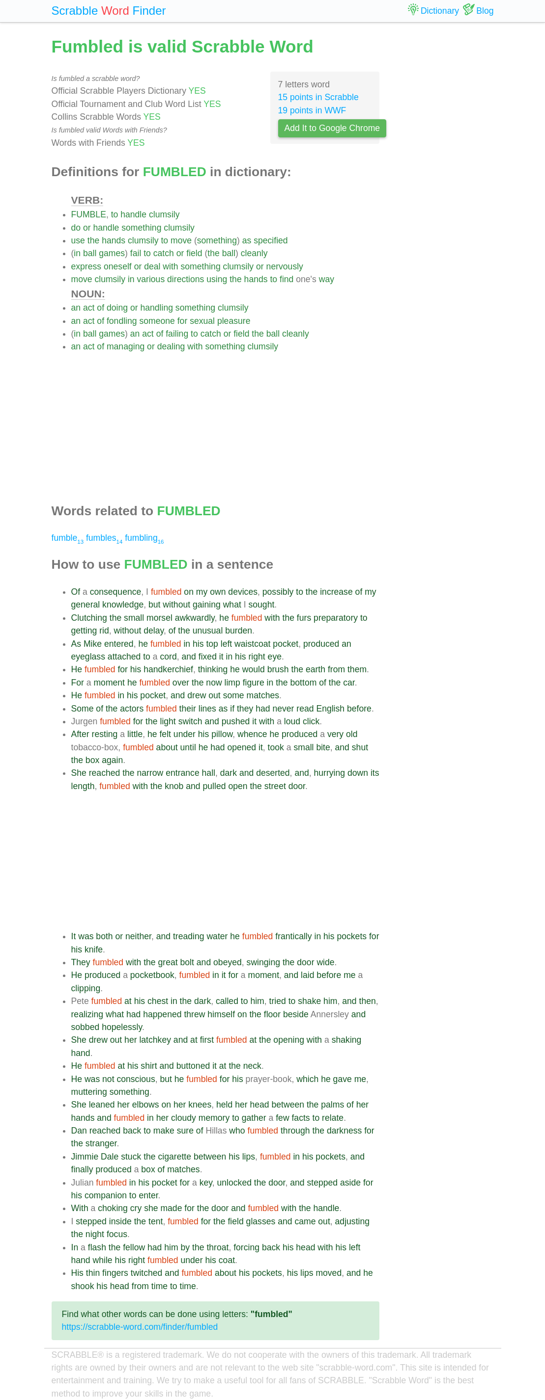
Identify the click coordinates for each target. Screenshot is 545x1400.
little (135, 734)
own (218, 592)
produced (321, 644)
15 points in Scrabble (318, 97)
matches (263, 695)
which (307, 1079)
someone (156, 321)
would (253, 669)
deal (152, 266)
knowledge (122, 604)
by (185, 1247)
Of (76, 592)
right (256, 656)
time (159, 1286)
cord (168, 656)
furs (304, 618)
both (104, 936)
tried (277, 1001)
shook (82, 1286)
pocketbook (152, 975)
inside (120, 1221)
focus (117, 1234)
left (226, 644)
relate (333, 1118)
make (163, 1131)
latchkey (155, 1040)
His (77, 1273)
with (170, 266)
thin (93, 1273)
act (88, 308)
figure (253, 682)
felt (165, 734)
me (349, 975)
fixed (208, 656)
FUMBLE (88, 214)
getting (84, 630)
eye (275, 656)
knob (174, 786)
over (180, 682)
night (95, 1234)
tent (155, 1221)
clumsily (164, 214)
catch (163, 253)
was (85, 936)
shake (309, 1001)
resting (105, 734)
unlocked (234, 1183)
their (187, 708)
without (176, 604)
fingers (115, 1273)
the (93, 240)
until (188, 747)
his (198, 644)
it (221, 656)
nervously (284, 266)
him (257, 1001)
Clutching (89, 618)
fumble (68, 538)
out (214, 695)
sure (185, 1131)
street (275, 786)
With (79, 1208)
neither (138, 936)
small (134, 618)
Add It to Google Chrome (332, 128)
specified (270, 240)
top (212, 644)
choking (113, 1208)
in (77, 253)
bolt (187, 962)
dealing (171, 346)
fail (136, 253)
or (87, 228)
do (76, 228)
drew (196, 695)
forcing (246, 1247)
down (357, 773)
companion (106, 1195)
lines (207, 708)
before (359, 708)
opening (288, 1040)
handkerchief (168, 669)
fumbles (104, 538)
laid (307, 975)
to (114, 214)
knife (94, 949)
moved (329, 1273)
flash (97, 1247)
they (245, 708)
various (151, 279)
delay (153, 630)
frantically (293, 936)
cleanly (254, 253)
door (296, 786)
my (201, 592)
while (103, 1260)
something (141, 228)
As (76, 644)
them (357, 669)
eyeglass (88, 656)
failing (177, 334)
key (206, 1183)
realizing (87, 1014)
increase (336, 592)
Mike (93, 644)
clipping (86, 988)
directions (185, 279)
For (77, 682)
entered (119, 644)
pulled (214, 786)
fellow (134, 1247)
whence (252, 734)
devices (243, 592)
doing (117, 308)
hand (80, 1053)
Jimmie (85, 1157)
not (108, 1079)
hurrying (329, 773)
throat (217, 1247)
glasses (261, 1221)
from (336, 669)
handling (156, 308)
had (263, 708)
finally (82, 1169)
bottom (303, 682)
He (77, 669)
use (78, 240)
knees (199, 1104)
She (78, 773)
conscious (135, 1079)
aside (350, 1183)
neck (252, 1066)
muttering (89, 1092)
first (207, 1040)
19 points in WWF (312, 110)
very (335, 734)
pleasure (234, 321)
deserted (272, 773)
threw (194, 1014)
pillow (221, 734)
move (181, 240)
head (259, 1104)
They (80, 962)
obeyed (227, 962)
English (330, 708)
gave (342, 1079)
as (247, 240)
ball (89, 253)
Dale (109, 1157)
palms (332, 1104)
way (326, 279)
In (75, 1247)
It (73, 936)
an (76, 308)
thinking (213, 669)
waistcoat (252, 644)
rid (104, 630)
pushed (236, 721)
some (233, 695)
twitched (147, 1273)
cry (136, 1208)
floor (272, 1014)
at (128, 1001)
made (171, 1208)
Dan (79, 1131)
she (151, 1208)
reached (104, 773)
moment (109, 682)
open (237, 786)
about (167, 747)
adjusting (352, 1221)
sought (261, 604)
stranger (101, 1143)
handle (133, 214)
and (189, 656)
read (305, 708)
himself (221, 1014)
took (276, 747)
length (83, 786)
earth (315, 669)
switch (190, 721)
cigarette (174, 1157)
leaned (102, 1104)
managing (125, 346)
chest (157, 1001)
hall (208, 773)
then (367, 1001)
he (224, 618)
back (132, 1131)
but (154, 604)
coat (227, 1260)
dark (228, 773)
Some (82, 708)
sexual (202, 321)
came (305, 1221)
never (283, 708)
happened (162, 1014)
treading (188, 936)
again (112, 760)
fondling (122, 321)
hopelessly (122, 1027)
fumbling (144, 538)
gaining (207, 604)
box (92, 760)
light (167, 721)
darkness (344, 1131)
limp (232, 682)
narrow (150, 773)
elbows (145, 1104)
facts (300, 1118)
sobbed (85, 1027)
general (85, 604)
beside (296, 1014)
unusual (208, 630)
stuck (131, 1157)
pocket (285, 644)
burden (238, 630)
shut (360, 747)
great (168, 962)
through (295, 1131)
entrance (182, 773)
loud (292, 721)
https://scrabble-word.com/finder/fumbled (140, 1327)
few (282, 1118)
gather (254, 1118)
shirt (149, 1066)
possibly (278, 592)
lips (248, 1157)
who (237, 1131)
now (214, 682)
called (227, 1001)
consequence (116, 592)
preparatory (336, 618)
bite (323, 747)
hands (113, 240)
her (130, 1040)
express (86, 266)
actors (131, 708)
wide (325, 962)
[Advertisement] (225, 422)
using (216, 279)
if (232, 708)
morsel (159, 618)
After (80, 734)
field (194, 253)
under (184, 734)
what (232, 604)
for (182, 321)
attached (124, 656)
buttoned (193, 1066)
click (311, 721)
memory (214, 1118)
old (351, 734)
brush (278, 669)
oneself (118, 266)
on (189, 592)
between (287, 1104)
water (217, 936)
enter (148, 1195)
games (112, 253)
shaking (347, 1040)
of (100, 308)
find (286, 279)
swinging (263, 962)
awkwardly (195, 618)
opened (241, 747)
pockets (352, 936)
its (375, 773)
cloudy (183, 1118)
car (348, 682)
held (224, 1104)
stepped (322, 1183)
